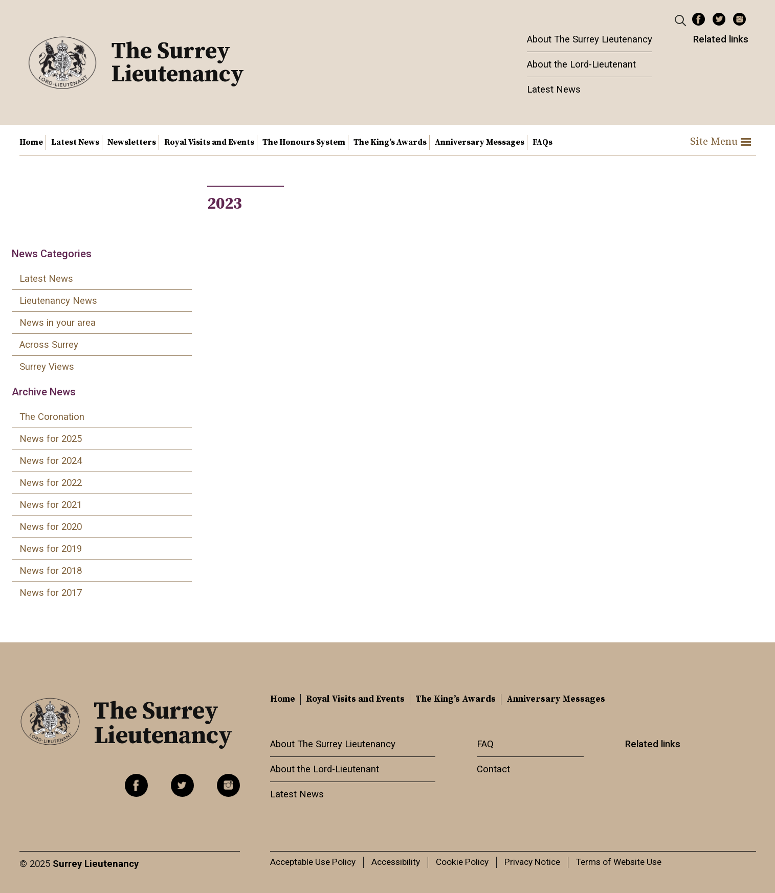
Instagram (739, 19)
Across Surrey (48, 344)
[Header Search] (682, 20)
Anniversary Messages (479, 142)
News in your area (57, 322)
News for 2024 (50, 460)
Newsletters (131, 142)
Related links (720, 39)
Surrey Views (46, 366)
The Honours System (303, 142)
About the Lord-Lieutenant (581, 64)
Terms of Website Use (618, 862)
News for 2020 (50, 526)
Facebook (698, 19)
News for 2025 (50, 438)
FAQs (542, 142)
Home (31, 142)
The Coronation (51, 416)
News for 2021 (50, 504)
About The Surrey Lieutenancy (589, 39)
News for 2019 (50, 548)
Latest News (554, 89)
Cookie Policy (462, 862)
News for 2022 (50, 482)
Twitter (719, 19)
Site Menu (720, 142)
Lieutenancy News (58, 300)
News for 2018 (50, 570)
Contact (493, 769)
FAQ (485, 744)
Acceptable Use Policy (313, 862)
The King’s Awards (390, 142)
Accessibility (395, 862)
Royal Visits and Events (209, 142)
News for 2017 (50, 592)
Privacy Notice (532, 862)
